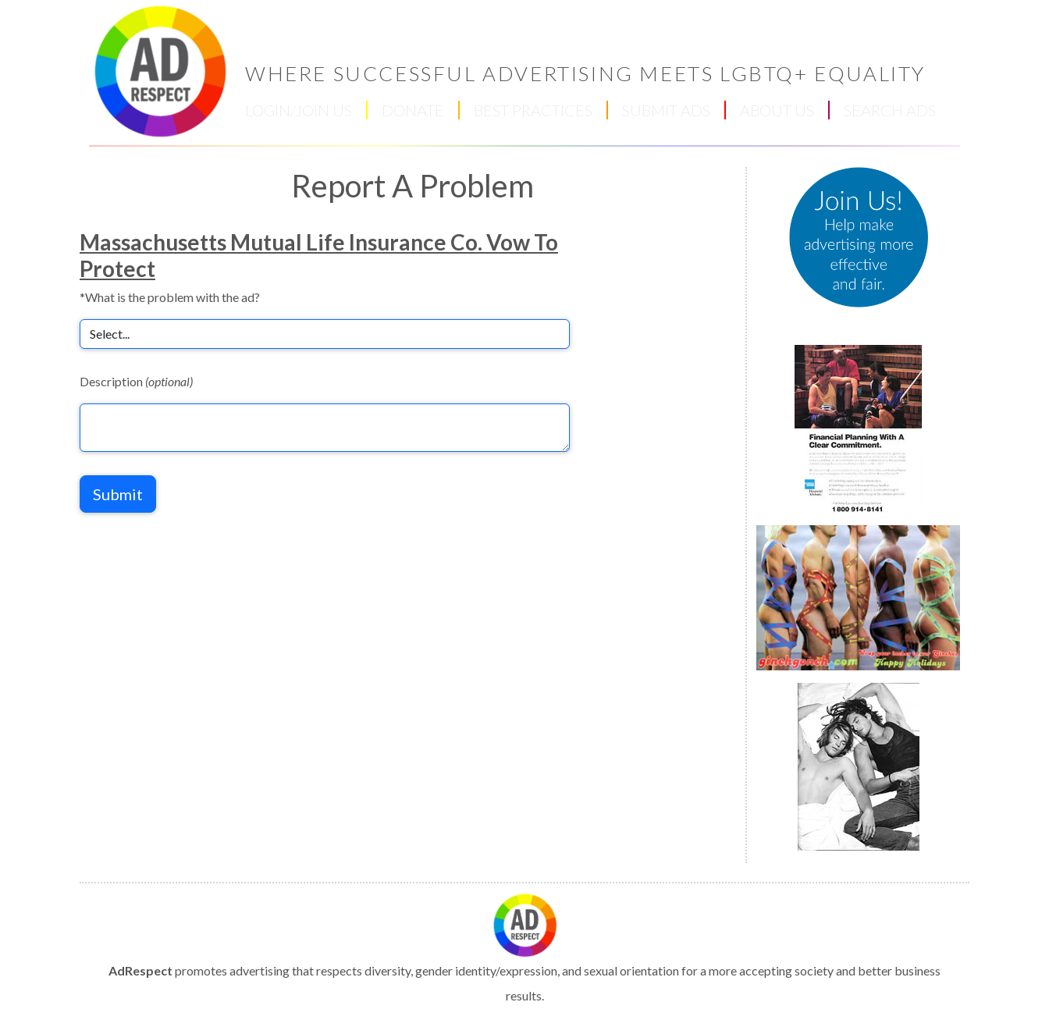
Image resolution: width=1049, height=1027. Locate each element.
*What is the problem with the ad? (170, 297)
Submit (118, 494)
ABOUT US (777, 110)
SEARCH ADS (890, 110)
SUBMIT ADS (666, 110)
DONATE (413, 110)
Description (136, 381)
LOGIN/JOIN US (298, 110)
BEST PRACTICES (533, 110)
